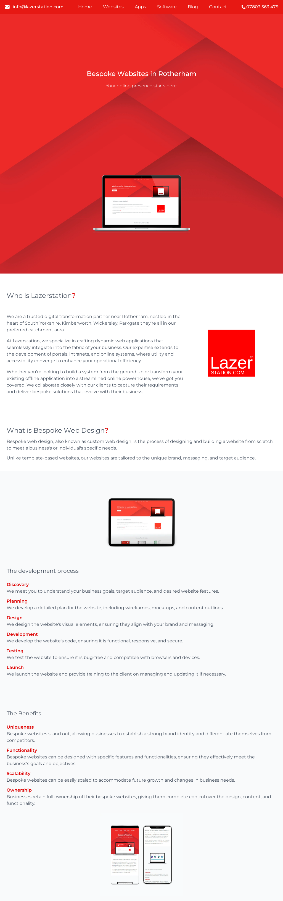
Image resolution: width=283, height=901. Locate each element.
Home (85, 6)
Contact (218, 6)
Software (167, 6)
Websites (113, 6)
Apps (140, 6)
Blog (193, 6)
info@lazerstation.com (34, 7)
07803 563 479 (260, 6)
